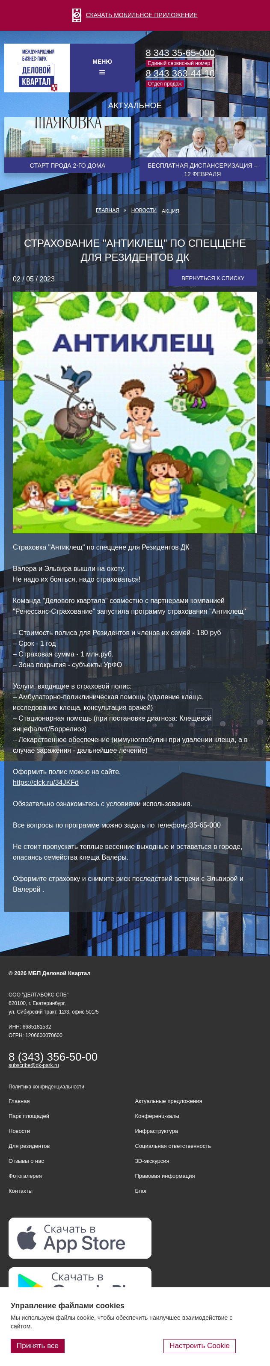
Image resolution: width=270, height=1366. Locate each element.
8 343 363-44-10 (180, 73)
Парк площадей (29, 1116)
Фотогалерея (25, 1176)
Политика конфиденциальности (46, 1087)
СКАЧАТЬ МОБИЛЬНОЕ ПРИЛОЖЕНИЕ (134, 15)
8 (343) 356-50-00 (53, 1057)
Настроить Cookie (199, 1346)
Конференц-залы (157, 1116)
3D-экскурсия (152, 1161)
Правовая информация (165, 1176)
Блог (141, 1191)
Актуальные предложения (168, 1101)
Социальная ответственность (173, 1146)
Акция (170, 211)
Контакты (21, 1191)
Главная (107, 210)
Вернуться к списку (212, 278)
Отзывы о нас (26, 1161)
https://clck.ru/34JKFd (46, 782)
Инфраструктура (156, 1131)
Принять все (38, 1346)
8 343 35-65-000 (180, 52)
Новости (144, 210)
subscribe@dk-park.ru (34, 1065)
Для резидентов (29, 1146)
